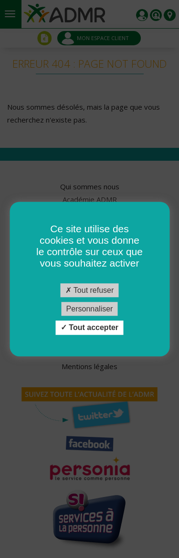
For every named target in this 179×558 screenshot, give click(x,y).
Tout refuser (89, 290)
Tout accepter (89, 328)
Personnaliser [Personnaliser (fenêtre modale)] (89, 309)
